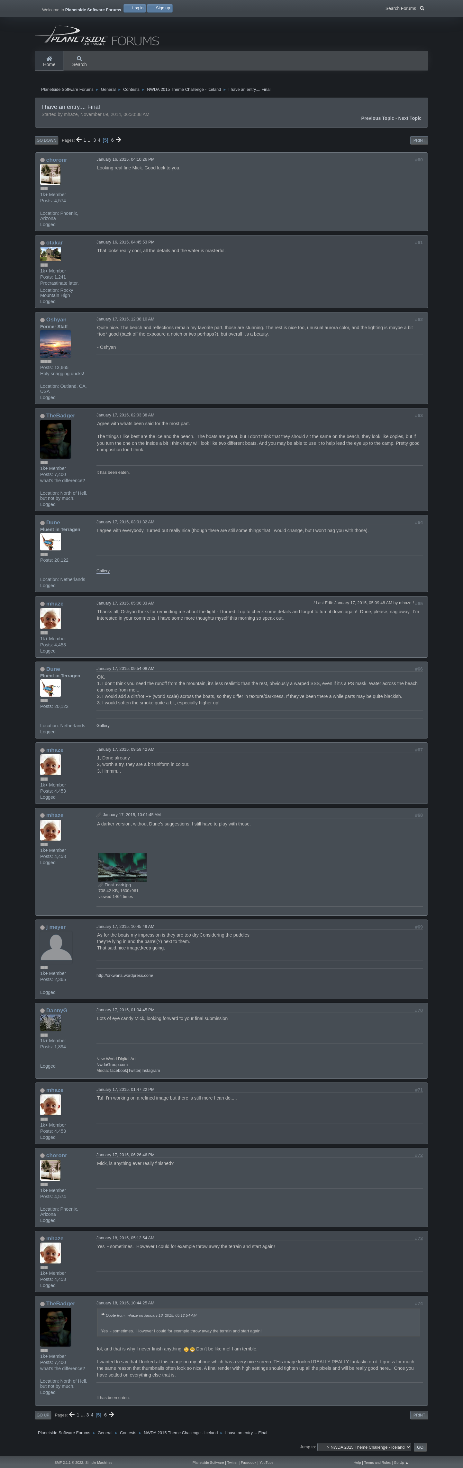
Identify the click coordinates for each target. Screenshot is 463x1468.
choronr (56, 162)
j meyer (56, 929)
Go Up (43, 1418)
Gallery (103, 573)
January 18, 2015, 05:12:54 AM (125, 1240)
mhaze (55, 606)
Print (419, 143)
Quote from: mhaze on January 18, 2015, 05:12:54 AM (151, 1318)
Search (79, 62)
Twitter (134, 1073)
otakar (54, 245)
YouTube (266, 1462)
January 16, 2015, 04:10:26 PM (125, 161)
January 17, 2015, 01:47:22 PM (125, 1092)
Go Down (46, 143)
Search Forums (405, 8)
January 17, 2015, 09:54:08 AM (125, 671)
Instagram (150, 1073)
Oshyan (56, 322)
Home (49, 62)
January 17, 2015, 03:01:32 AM (125, 524)
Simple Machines (98, 1462)
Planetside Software (208, 1462)
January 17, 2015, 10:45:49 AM (125, 929)
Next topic (410, 120)
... (90, 142)
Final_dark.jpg (114, 887)
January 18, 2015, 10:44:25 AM (125, 1305)
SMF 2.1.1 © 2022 (68, 1462)
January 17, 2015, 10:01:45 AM (132, 817)
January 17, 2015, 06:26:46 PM (125, 1157)
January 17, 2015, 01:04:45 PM (125, 1012)
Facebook (248, 1462)
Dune (53, 525)
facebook (118, 1073)
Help (357, 1462)
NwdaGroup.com (112, 1067)
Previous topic (377, 120)
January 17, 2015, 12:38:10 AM (125, 321)
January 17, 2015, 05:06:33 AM (125, 605)
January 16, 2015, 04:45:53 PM (125, 245)
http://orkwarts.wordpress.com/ (124, 978)
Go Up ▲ (401, 1462)
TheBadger (60, 418)
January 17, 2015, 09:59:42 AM (125, 751)
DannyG (57, 1013)
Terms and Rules (377, 1462)
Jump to (307, 1449)
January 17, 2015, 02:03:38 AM (125, 417)
